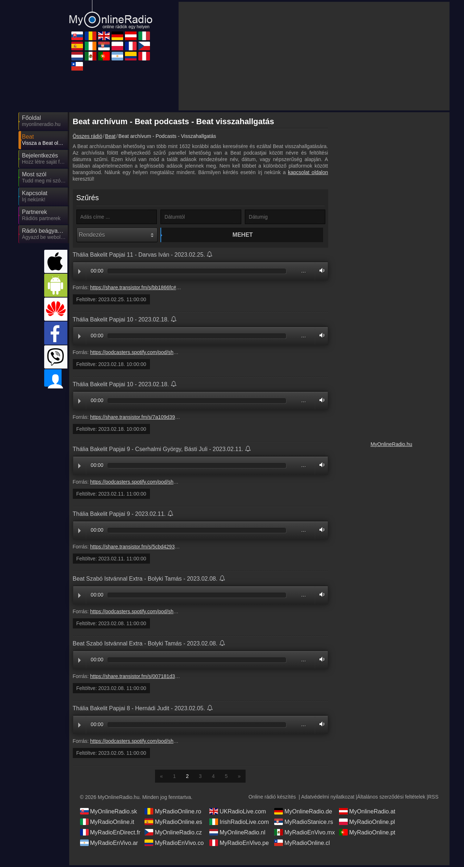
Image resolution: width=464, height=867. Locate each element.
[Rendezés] (117, 235)
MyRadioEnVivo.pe (239, 844)
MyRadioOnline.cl (302, 844)
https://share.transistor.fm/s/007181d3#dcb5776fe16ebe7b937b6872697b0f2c (177, 678)
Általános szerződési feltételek (391, 798)
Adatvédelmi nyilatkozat (327, 798)
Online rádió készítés (272, 798)
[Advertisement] (314, 56)
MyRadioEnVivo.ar (109, 844)
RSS (433, 798)
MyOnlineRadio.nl (237, 834)
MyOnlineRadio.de (303, 813)
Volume (320, 272)
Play (79, 273)
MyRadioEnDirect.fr (110, 834)
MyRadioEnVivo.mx (304, 834)
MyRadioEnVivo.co (174, 844)
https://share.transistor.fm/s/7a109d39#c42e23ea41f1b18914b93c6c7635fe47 (177, 419)
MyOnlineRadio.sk (108, 813)
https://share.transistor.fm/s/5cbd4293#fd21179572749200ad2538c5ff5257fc (176, 548)
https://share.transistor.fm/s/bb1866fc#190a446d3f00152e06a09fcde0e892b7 (176, 289)
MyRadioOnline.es (173, 823)
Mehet (202, 235)
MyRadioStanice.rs (303, 823)
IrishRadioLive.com (239, 823)
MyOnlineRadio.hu (391, 444)
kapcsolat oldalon (308, 172)
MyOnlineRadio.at (367, 813)
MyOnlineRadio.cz (173, 834)
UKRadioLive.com (237, 813)
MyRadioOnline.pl (367, 823)
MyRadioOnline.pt (367, 834)
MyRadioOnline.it (107, 823)
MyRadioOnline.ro (173, 813)
